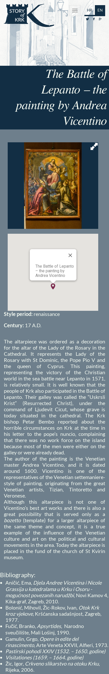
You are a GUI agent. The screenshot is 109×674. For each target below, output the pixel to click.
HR (89, 10)
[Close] (70, 255)
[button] (53, 286)
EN (100, 10)
